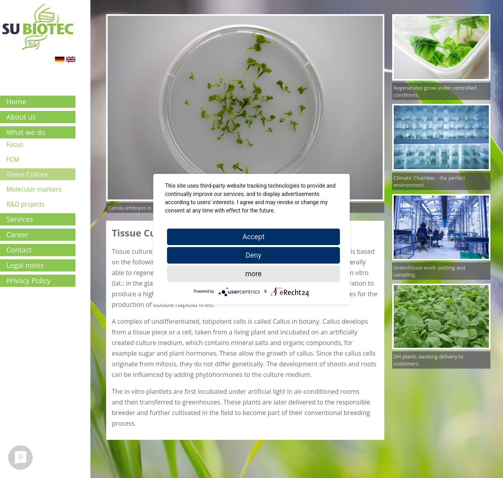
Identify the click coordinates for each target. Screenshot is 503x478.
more (253, 273)
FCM (12, 159)
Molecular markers (33, 189)
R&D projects (25, 204)
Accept (253, 237)
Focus (14, 144)
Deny (253, 255)
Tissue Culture (27, 174)
